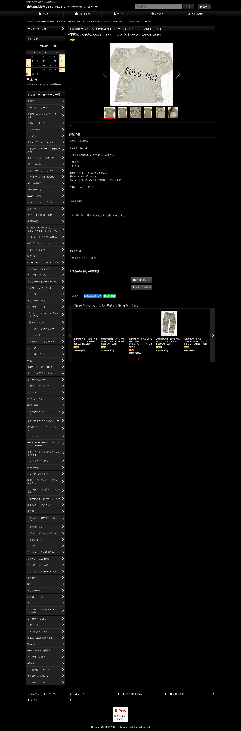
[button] (105, 74)
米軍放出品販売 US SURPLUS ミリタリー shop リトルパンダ (62, 6)
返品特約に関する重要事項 (84, 271)
